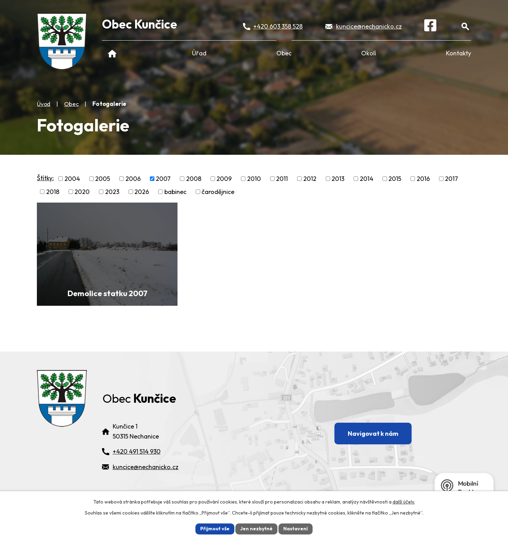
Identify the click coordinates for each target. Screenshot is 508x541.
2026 (141, 192)
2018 (52, 192)
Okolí (368, 53)
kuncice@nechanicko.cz (369, 26)
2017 (451, 179)
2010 (254, 179)
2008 (193, 179)
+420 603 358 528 (278, 26)
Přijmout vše (215, 529)
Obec (284, 53)
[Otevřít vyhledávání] (465, 26)
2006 (133, 179)
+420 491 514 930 (137, 451)
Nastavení (295, 529)
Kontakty (458, 53)
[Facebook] (430, 26)
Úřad (199, 53)
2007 (163, 179)
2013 (338, 179)
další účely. (404, 502)
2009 (224, 179)
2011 (282, 179)
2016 (423, 179)
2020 (82, 192)
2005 (102, 179)
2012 (309, 179)
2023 (112, 192)
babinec (175, 192)
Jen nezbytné (256, 529)
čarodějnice (218, 192)
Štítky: (45, 178)
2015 (394, 179)
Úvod (112, 53)
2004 (72, 179)
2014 (366, 179)
